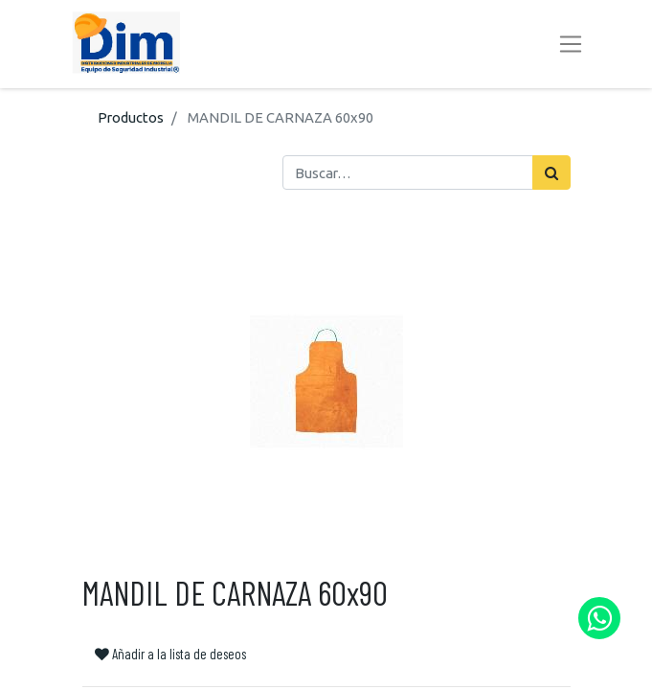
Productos (131, 117)
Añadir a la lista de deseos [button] (170, 653)
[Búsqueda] (551, 172)
